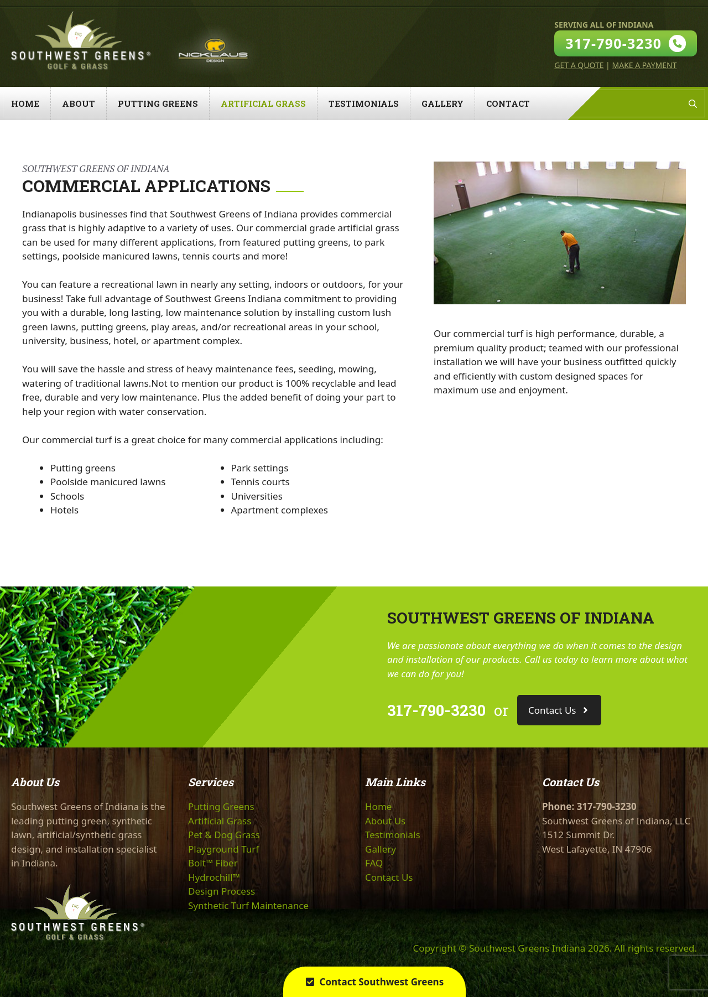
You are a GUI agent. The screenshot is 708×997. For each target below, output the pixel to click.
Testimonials (364, 103)
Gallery (442, 103)
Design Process (221, 891)
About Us (385, 820)
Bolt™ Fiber (213, 862)
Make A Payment (644, 65)
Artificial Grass (263, 103)
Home (25, 103)
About (78, 103)
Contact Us (389, 877)
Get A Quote (578, 65)
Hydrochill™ (214, 877)
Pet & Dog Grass (224, 834)
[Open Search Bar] (693, 103)
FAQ (374, 862)
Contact (508, 103)
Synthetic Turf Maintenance (248, 905)
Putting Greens (158, 103)
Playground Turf (223, 849)
